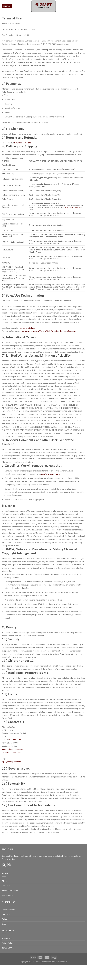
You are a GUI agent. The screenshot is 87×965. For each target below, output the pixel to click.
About (4, 881)
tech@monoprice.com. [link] (50, 474)
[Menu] (7, 6)
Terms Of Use (8, 948)
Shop (4, 924)
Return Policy (7, 943)
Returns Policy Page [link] (22, 142)
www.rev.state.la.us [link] (27, 328)
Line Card (6, 914)
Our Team (6, 885)
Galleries (5, 919)
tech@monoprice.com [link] (11, 752)
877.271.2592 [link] (15, 739)
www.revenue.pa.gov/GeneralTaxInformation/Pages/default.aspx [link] (48, 331)
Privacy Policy (8, 938)
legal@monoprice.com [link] (11, 761)
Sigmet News (7, 895)
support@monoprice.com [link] (73, 207)
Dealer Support (8, 909)
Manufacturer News (10, 890)
